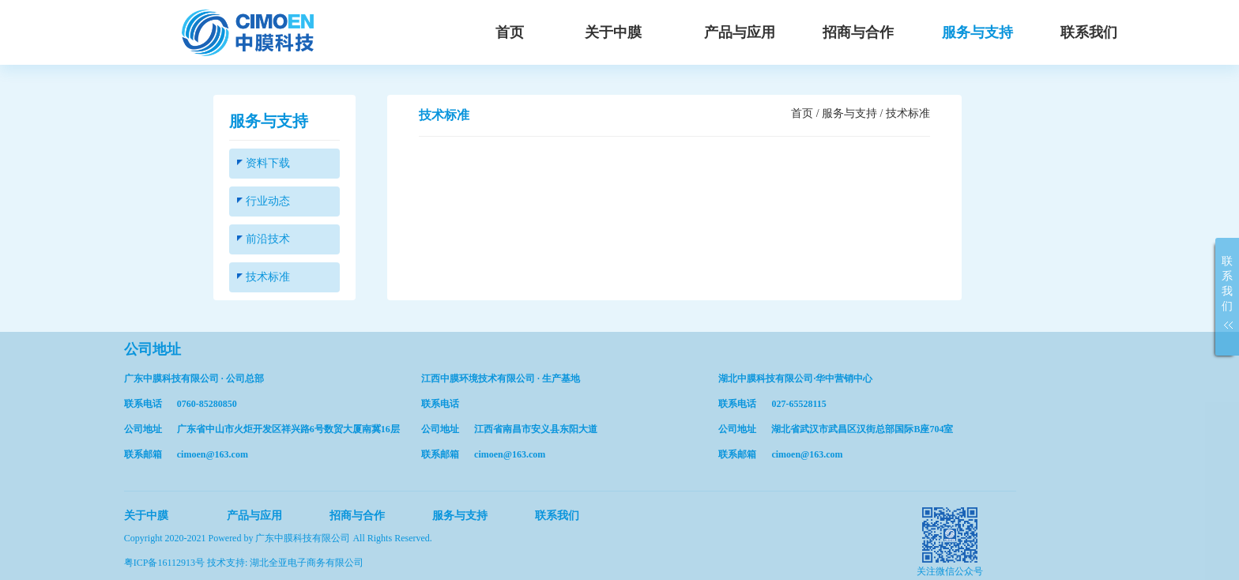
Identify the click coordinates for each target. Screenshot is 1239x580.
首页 (509, 32)
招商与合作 (858, 32)
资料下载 (263, 163)
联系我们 (1088, 32)
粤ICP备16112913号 (165, 562)
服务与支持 (977, 32)
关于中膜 (613, 32)
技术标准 (263, 277)
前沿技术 (263, 239)
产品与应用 (739, 32)
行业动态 (263, 201)
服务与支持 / (854, 113)
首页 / (806, 113)
